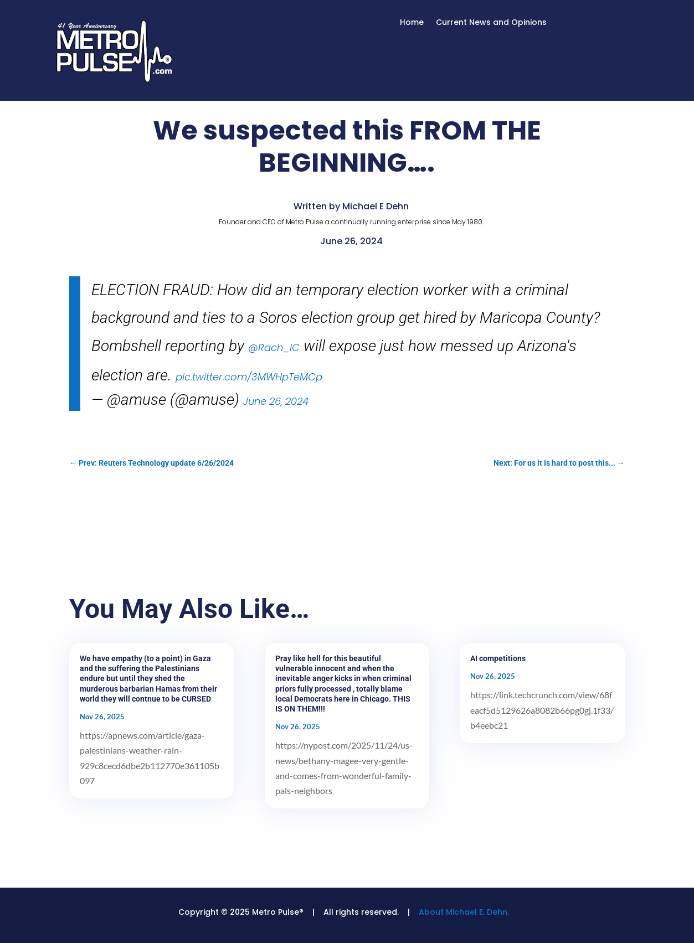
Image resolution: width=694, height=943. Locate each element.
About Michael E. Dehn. (464, 912)
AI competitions (498, 658)
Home (412, 23)
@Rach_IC (274, 347)
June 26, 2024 (276, 401)
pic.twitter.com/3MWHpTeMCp (249, 377)
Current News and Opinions (491, 23)
